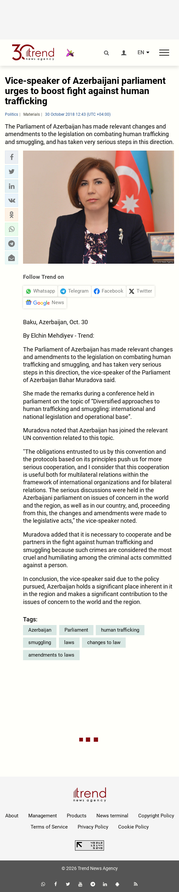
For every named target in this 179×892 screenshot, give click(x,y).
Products (77, 816)
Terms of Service (49, 827)
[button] (11, 157)
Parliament (76, 630)
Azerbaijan (39, 630)
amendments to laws (51, 655)
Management (42, 816)
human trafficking (120, 630)
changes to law (103, 642)
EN (141, 52)
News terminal (112, 816)
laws (69, 642)
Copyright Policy (156, 816)
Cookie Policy (133, 827)
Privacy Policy (93, 827)
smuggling (39, 642)
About (11, 816)
